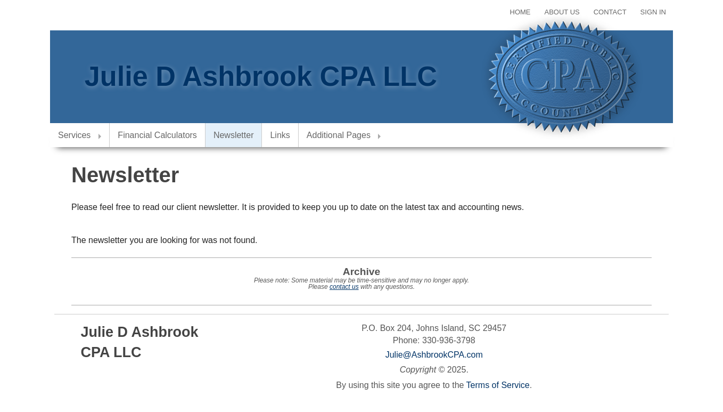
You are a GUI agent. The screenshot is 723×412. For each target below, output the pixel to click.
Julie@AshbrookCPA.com (434, 354)
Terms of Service (498, 385)
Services (74, 135)
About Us (562, 12)
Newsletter (233, 135)
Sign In (653, 12)
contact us (344, 286)
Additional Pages (339, 135)
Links (280, 135)
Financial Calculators (157, 135)
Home (520, 12)
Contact (610, 12)
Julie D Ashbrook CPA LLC (261, 76)
